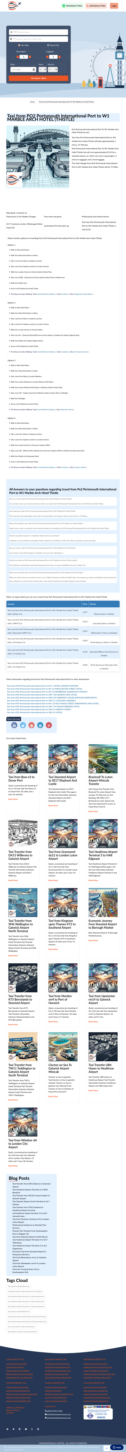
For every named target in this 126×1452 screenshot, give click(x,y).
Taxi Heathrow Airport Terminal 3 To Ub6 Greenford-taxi (26, 1296)
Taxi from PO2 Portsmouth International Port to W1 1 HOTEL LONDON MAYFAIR (42, 686)
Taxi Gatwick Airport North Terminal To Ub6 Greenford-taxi (27, 1322)
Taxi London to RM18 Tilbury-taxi (19, 1286)
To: (15, 39)
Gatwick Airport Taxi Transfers (17, 1387)
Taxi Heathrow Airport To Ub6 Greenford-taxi (22, 1332)
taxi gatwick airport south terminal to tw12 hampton (25, 1291)
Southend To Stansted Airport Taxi (58, 1371)
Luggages (50, 51)
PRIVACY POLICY (13, 1410)
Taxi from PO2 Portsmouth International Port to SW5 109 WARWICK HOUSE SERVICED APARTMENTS (52, 697)
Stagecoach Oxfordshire (83, 294)
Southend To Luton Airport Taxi (56, 1374)
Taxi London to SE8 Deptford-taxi (19, 1311)
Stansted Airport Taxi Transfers (95, 1387)
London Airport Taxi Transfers (56, 1387)
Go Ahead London (81, 352)
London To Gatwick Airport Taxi (18, 1391)
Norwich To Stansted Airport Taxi (96, 1401)
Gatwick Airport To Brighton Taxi (18, 1401)
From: (16, 32)
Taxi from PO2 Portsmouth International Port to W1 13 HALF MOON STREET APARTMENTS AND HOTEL (53, 703)
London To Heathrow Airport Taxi (96, 1371)
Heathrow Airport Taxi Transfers (95, 1364)
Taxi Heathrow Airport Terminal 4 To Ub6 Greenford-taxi (26, 1301)
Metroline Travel (67, 409)
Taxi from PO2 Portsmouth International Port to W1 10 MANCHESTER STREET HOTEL (44, 689)
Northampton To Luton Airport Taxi (19, 1377)
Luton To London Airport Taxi (56, 1397)
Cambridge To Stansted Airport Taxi (97, 1397)
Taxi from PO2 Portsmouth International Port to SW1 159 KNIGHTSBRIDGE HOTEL (43, 706)
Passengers (21, 51)
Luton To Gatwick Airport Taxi (56, 1401)
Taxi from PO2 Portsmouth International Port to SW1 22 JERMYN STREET (39, 709)
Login (114, 6)
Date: (12, 64)
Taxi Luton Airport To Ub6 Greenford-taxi (21, 1327)
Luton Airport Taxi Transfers (16, 1364)
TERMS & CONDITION (15, 1408)
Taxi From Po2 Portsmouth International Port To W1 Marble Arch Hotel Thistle (66, 102)
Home (32, 102)
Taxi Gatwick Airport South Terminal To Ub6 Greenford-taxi (27, 1316)
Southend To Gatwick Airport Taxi (57, 1367)
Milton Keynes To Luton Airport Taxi (19, 1374)
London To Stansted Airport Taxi (96, 1394)
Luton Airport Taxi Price (15, 1367)
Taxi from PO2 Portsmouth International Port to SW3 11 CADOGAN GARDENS (41, 700)
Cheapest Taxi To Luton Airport (17, 1371)
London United (80, 467)
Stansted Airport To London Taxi (96, 1391)
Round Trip (54, 45)
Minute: (53, 67)
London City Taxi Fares (53, 1391)
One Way (25, 45)
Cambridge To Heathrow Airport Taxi (97, 1377)
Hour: (43, 67)
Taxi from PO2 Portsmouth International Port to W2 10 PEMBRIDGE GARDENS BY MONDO (47, 691)
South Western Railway (46, 294)
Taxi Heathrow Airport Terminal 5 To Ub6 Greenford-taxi (26, 1306)
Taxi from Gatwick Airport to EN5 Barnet (29, 1237)
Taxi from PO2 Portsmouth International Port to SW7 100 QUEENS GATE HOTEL (42, 694)
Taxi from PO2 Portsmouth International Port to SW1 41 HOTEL (34, 712)
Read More (13, 799)
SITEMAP (10, 1413)
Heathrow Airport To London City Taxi (98, 1367)
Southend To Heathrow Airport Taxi (58, 1377)
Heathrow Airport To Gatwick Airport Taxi (99, 1374)
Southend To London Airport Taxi (57, 1364)
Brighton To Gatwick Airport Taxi (18, 1397)
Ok (107, 1448)
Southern (65, 294)
